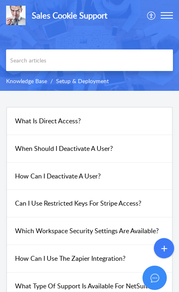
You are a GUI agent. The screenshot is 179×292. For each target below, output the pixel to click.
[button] (151, 15)
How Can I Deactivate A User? (58, 176)
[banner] (89, 45)
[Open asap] (163, 276)
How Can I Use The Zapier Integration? (70, 258)
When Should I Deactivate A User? (64, 148)
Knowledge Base (26, 81)
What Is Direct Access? (48, 120)
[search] (89, 60)
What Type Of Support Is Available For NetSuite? (84, 285)
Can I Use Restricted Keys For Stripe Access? (78, 203)
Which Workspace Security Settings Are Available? (87, 230)
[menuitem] (151, 15)
